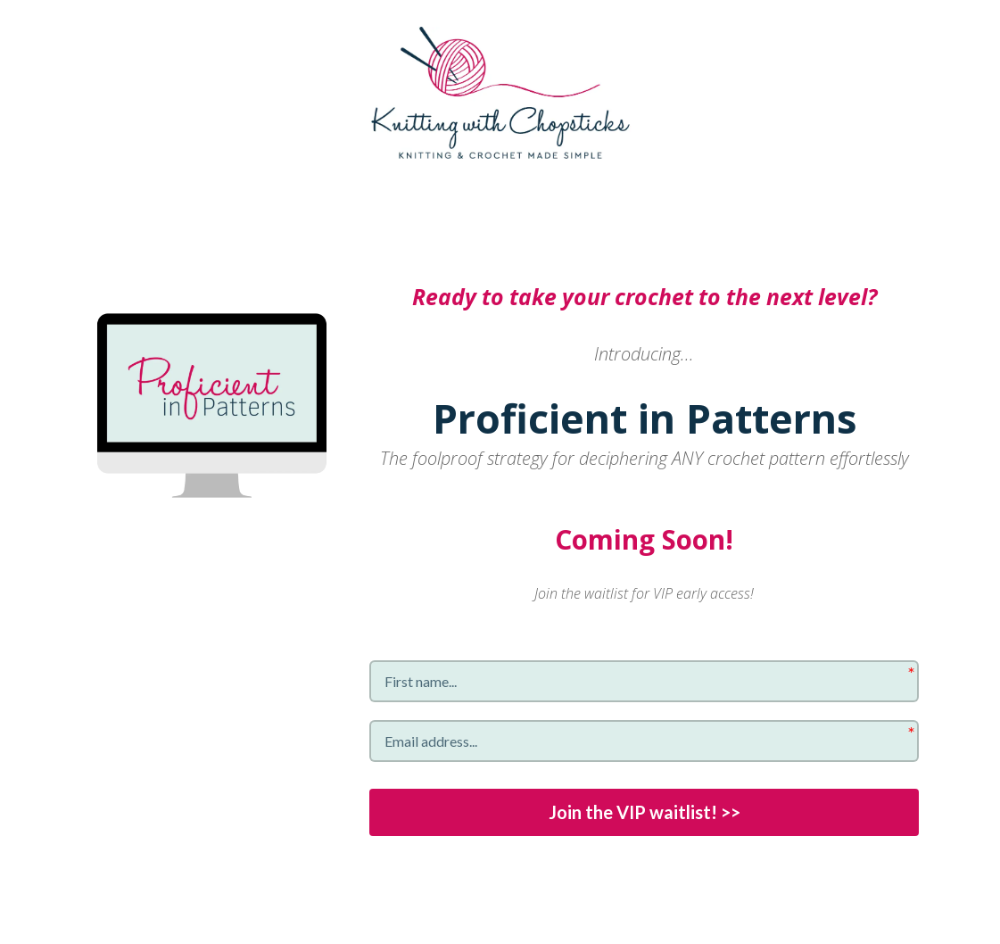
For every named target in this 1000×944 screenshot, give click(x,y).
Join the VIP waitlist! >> (644, 813)
